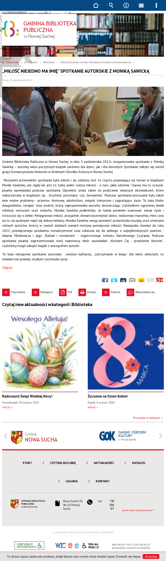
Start (27, 463)
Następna (42, 291)
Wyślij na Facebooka (105, 281)
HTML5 (70, 545)
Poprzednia (13, 291)
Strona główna (96, 8)
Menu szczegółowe (156, 8)
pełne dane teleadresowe (137, 510)
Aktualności (104, 463)
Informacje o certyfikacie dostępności (29, 545)
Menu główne (141, 8)
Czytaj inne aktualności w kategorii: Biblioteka (47, 304)
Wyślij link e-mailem (150, 281)
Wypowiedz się (141, 291)
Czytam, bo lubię (63, 463)
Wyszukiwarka (111, 8)
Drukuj (87, 291)
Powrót (111, 291)
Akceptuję (151, 556)
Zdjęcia (7, 267)
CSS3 (76, 545)
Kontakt (103, 481)
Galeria (72, 481)
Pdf (65, 291)
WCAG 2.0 (90, 545)
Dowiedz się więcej (128, 556)
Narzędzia (126, 8)
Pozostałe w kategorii (146, 418)
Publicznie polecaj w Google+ (159, 281)
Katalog (138, 463)
